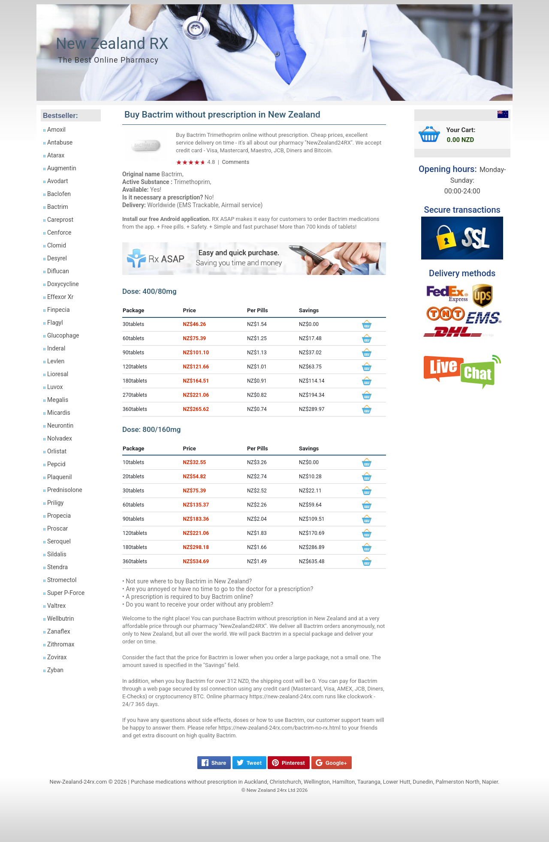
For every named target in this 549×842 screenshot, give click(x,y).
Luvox (55, 386)
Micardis (58, 412)
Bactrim (57, 206)
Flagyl (55, 322)
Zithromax (61, 644)
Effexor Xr (60, 296)
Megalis (57, 399)
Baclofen (59, 193)
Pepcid (56, 464)
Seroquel (59, 541)
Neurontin (60, 425)
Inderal (56, 348)
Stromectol (61, 579)
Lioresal (57, 374)
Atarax (55, 155)
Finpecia (58, 309)
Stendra (57, 567)
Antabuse (59, 142)
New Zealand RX (112, 44)
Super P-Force (65, 592)
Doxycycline (63, 284)
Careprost (60, 219)
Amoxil (56, 129)
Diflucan (58, 271)
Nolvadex (59, 438)
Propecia (59, 515)
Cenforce (59, 232)
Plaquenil (59, 477)
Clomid (56, 245)
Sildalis (56, 554)
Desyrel (57, 258)
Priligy (55, 502)
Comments (235, 162)
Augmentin (61, 168)
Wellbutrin (60, 618)
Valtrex (56, 605)
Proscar (57, 528)
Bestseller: (60, 115)
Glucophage (63, 335)
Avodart (57, 181)
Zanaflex (58, 631)
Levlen (55, 361)
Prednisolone (64, 489)
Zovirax (56, 657)
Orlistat (56, 451)
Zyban (55, 670)
